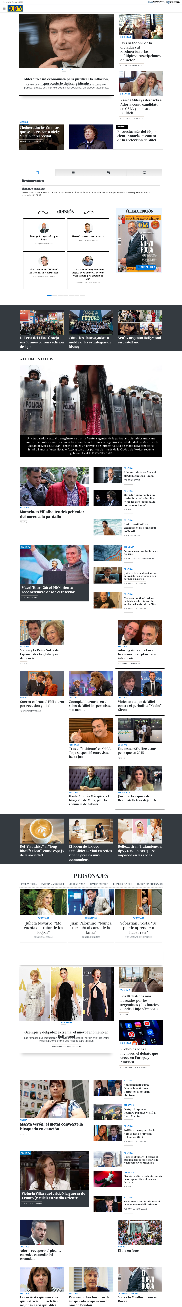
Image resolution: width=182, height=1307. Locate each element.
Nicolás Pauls (77, 883)
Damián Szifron (99, 883)
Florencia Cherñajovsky (152, 883)
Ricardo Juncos (122, 883)
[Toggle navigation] (5, 8)
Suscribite (146, 267)
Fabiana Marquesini (52, 883)
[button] (30, 414)
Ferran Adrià (28, 883)
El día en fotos (38, 359)
